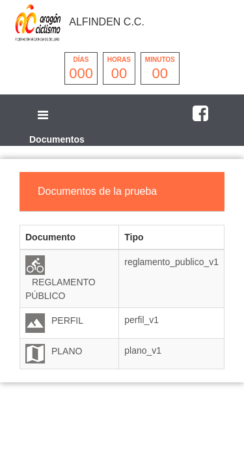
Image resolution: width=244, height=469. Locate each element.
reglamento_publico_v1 (171, 262)
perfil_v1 (141, 320)
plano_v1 (142, 350)
